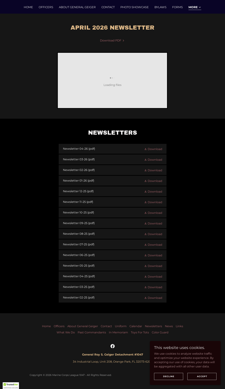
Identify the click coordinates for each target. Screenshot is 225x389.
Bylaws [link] (160, 7)
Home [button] (46, 326)
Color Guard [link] (160, 332)
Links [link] (179, 326)
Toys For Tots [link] (140, 332)
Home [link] (28, 7)
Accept (202, 376)
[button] (194, 7)
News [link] (169, 326)
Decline (168, 376)
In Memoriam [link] (118, 332)
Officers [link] (46, 7)
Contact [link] (108, 7)
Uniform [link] (121, 326)
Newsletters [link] (153, 326)
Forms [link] (177, 7)
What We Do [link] (66, 332)
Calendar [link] (135, 326)
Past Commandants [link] (92, 332)
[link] (112, 40)
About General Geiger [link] (77, 7)
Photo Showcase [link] (134, 7)
